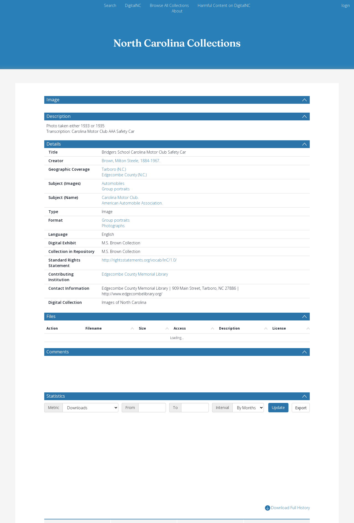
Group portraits (116, 188)
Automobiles (113, 183)
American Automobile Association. (132, 203)
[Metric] (90, 407)
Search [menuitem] (110, 5)
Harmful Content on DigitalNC (224, 5)
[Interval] (248, 407)
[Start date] (152, 407)
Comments (57, 352)
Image (52, 100)
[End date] (195, 407)
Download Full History (287, 508)
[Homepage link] (177, 41)
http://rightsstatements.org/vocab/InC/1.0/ (139, 260)
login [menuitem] (346, 5)
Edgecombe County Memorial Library (135, 274)
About (177, 11)
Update (278, 407)
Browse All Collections (169, 5)
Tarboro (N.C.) (114, 169)
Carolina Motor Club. (120, 197)
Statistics (55, 396)
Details (53, 144)
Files (51, 316)
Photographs (113, 225)
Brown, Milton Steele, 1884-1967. (131, 160)
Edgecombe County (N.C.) (124, 174)
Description (58, 116)
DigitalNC (133, 5)
